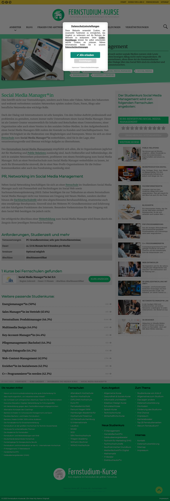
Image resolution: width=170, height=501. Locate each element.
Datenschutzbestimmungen (76, 47)
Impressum (75, 67)
